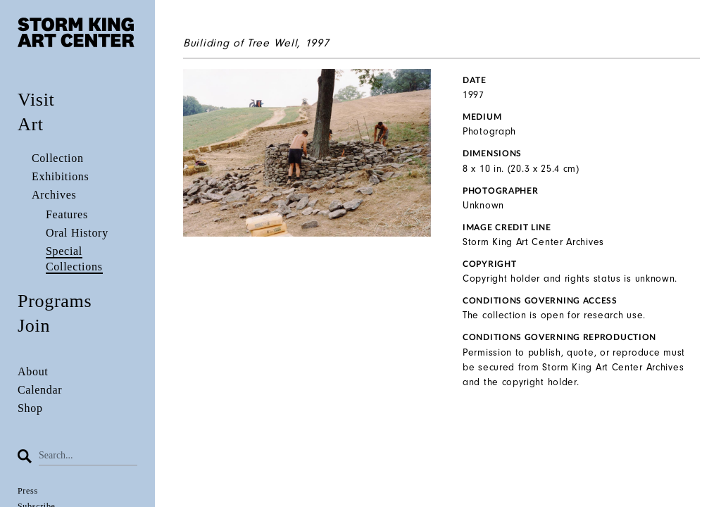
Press (28, 491)
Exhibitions (60, 176)
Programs (55, 301)
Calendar (40, 390)
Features (67, 214)
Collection (58, 158)
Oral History (77, 233)
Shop (30, 408)
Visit (36, 99)
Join (34, 325)
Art (31, 124)
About (33, 371)
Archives (54, 195)
